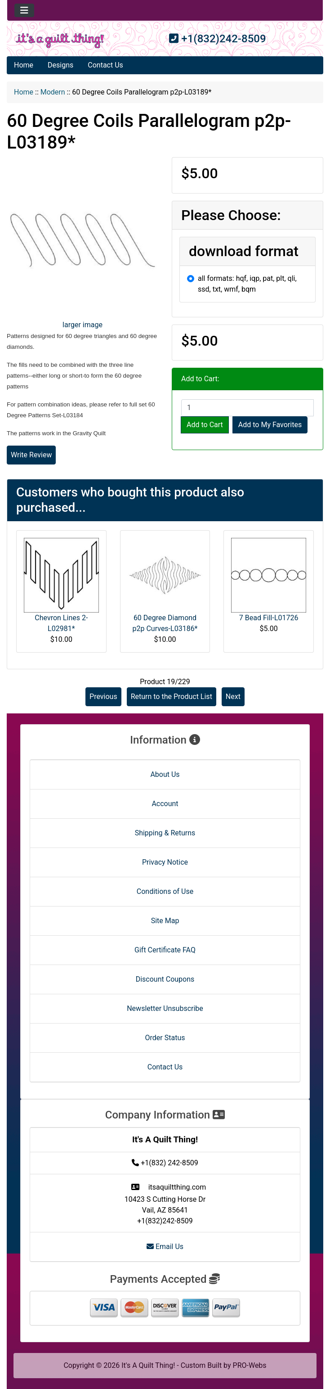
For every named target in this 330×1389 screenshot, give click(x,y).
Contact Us (105, 65)
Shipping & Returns (165, 833)
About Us (164, 774)
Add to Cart (205, 424)
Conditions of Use (165, 891)
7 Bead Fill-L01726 (269, 617)
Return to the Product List (171, 696)
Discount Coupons (165, 979)
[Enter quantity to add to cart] (247, 407)
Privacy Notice (165, 862)
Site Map (165, 920)
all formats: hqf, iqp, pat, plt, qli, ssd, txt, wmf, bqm (247, 283)
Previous (103, 696)
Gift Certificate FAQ (165, 950)
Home (23, 65)
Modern (52, 92)
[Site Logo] (60, 40)
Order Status (165, 1037)
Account (165, 803)
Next (233, 696)
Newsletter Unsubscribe (165, 1008)
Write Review (31, 455)
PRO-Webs (250, 1365)
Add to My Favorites (270, 424)
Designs (60, 65)
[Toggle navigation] (24, 10)
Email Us (165, 1246)
